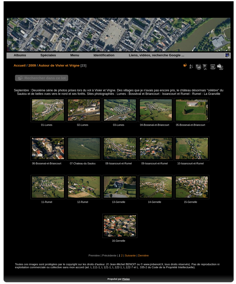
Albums (20, 55)
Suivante (130, 255)
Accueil (20, 65)
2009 (32, 65)
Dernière (143, 255)
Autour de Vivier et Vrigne (58, 65)
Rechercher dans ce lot (45, 78)
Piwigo (126, 279)
